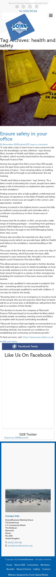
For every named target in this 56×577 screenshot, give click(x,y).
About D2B (19, 565)
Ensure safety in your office (23, 136)
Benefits (10, 569)
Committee (32, 565)
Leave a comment (39, 144)
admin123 (24, 144)
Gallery (36, 569)
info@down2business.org (20, 546)
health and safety (8, 341)
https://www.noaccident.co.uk (38, 337)
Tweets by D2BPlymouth (16, 438)
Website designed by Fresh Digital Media (28, 575)
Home (9, 565)
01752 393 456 (30, 11)
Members (45, 565)
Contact (46, 569)
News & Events (24, 569)
